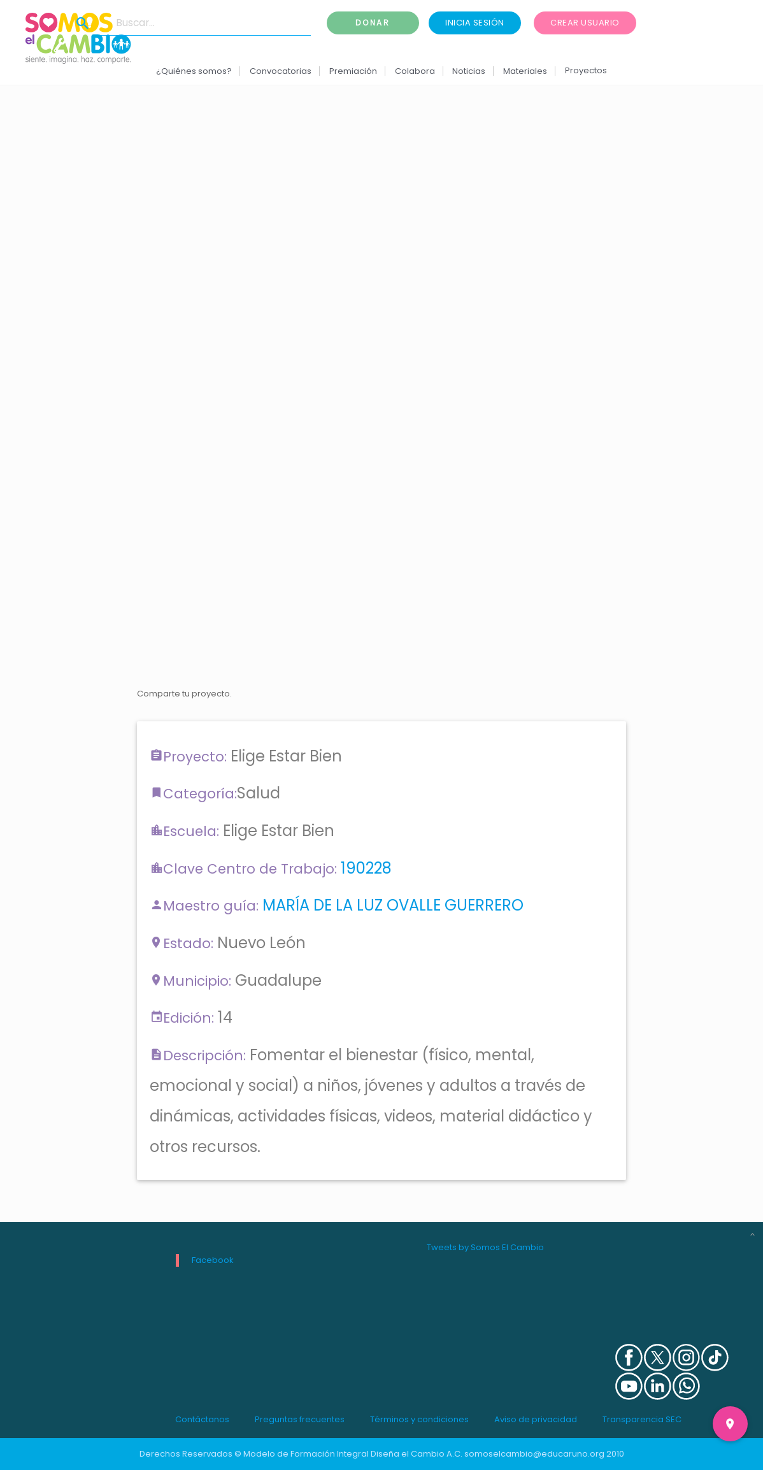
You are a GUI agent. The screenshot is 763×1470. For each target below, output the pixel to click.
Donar (373, 22)
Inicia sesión (474, 23)
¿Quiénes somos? (194, 71)
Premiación (353, 71)
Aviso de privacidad (535, 1419)
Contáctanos (202, 1419)
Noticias (468, 71)
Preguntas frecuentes (300, 1419)
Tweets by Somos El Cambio (485, 1247)
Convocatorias (280, 71)
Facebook (213, 1260)
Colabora (415, 71)
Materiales (525, 71)
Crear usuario (585, 23)
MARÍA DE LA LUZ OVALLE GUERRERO (393, 905)
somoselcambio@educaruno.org (534, 1454)
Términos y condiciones (419, 1419)
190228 (366, 868)
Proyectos (586, 70)
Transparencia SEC (642, 1419)
